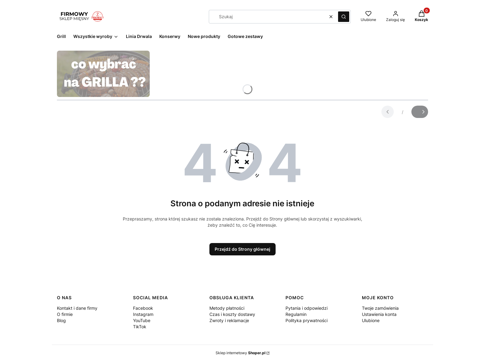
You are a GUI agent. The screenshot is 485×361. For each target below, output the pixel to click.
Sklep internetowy (240, 353)
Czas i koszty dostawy (232, 314)
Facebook (143, 308)
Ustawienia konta (379, 314)
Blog (61, 320)
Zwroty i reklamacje (229, 320)
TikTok (139, 326)
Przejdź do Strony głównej (242, 249)
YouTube (141, 320)
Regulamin (296, 314)
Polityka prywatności (306, 320)
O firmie (65, 314)
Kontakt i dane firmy (77, 308)
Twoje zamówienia (380, 308)
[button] (343, 16)
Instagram (143, 314)
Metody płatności (226, 308)
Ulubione (371, 320)
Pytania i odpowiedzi (306, 308)
